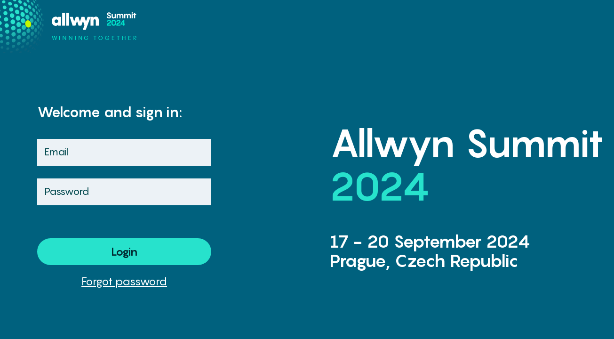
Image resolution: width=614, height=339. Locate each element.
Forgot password (124, 281)
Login (124, 251)
